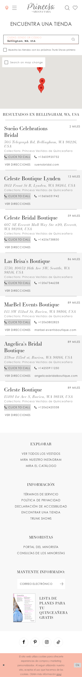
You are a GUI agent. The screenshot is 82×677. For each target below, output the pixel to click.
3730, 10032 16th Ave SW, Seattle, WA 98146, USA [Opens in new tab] (37, 270)
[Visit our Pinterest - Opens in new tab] (35, 642)
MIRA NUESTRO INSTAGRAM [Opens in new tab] (41, 459)
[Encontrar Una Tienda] (6, 7)
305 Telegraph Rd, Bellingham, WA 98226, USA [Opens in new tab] (40, 144)
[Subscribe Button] (61, 584)
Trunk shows (41, 518)
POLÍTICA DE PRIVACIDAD (41, 500)
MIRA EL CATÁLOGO (41, 466)
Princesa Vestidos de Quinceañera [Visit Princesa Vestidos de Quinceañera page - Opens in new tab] (47, 151)
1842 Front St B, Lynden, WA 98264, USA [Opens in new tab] (39, 185)
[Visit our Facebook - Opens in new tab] (23, 642)
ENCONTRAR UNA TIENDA (40, 512)
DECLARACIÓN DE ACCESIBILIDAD (41, 506)
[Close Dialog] (4, 665)
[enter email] (41, 584)
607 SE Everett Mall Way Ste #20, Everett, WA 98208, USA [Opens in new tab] (40, 226)
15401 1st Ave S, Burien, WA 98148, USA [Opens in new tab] (38, 396)
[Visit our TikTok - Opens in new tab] (58, 642)
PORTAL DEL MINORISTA (41, 547)
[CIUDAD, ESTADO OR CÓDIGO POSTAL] (41, 39)
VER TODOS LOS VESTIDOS (41, 453)
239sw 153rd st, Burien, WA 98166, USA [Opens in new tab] (38, 357)
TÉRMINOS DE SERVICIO (41, 494)
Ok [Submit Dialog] (78, 664)
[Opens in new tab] (17, 164)
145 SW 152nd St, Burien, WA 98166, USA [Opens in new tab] (40, 311)
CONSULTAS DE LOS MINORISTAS (41, 553)
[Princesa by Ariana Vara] (41, 8)
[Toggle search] (67, 7)
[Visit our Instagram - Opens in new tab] (46, 642)
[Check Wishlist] (75, 7)
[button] (14, 7)
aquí (58, 674)
